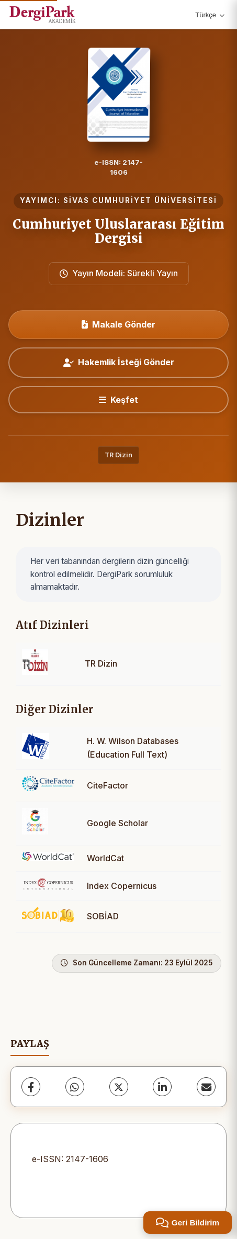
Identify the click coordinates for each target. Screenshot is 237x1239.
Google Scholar (117, 823)
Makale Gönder (118, 324)
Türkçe (209, 15)
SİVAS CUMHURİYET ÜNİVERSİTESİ (140, 200)
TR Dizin (118, 455)
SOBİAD (103, 916)
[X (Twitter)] (118, 1086)
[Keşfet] (118, 399)
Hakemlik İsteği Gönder (118, 362)
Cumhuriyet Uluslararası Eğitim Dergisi (118, 231)
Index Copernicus (121, 886)
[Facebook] (30, 1086)
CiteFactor (107, 785)
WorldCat (105, 858)
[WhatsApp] (74, 1086)
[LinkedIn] (162, 1086)
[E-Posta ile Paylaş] (206, 1086)
